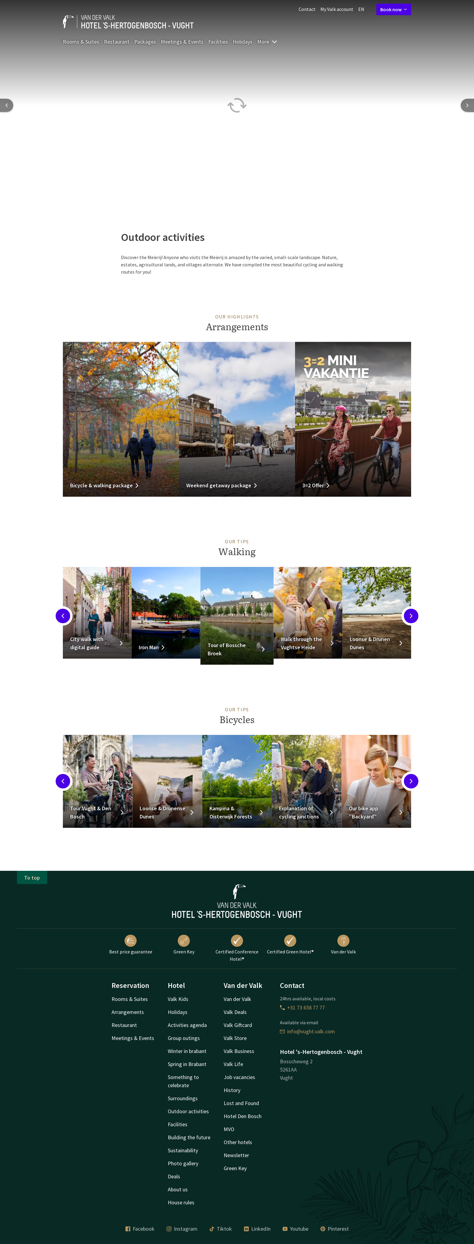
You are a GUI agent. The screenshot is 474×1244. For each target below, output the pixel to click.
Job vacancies (239, 1077)
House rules (181, 1202)
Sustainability (183, 1150)
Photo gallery (183, 1163)
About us (178, 1189)
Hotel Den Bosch (242, 1116)
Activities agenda (187, 1025)
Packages (145, 41)
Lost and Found (241, 1103)
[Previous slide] (6, 105)
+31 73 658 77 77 (302, 1007)
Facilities (218, 41)
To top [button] (32, 877)
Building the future (189, 1137)
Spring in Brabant (187, 1064)
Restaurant (116, 41)
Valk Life (233, 1064)
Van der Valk (343, 945)
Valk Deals (235, 1012)
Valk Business (239, 1051)
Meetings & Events (182, 41)
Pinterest (334, 1228)
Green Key (184, 945)
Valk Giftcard (238, 1025)
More (267, 41)
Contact (307, 9)
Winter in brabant (187, 1051)
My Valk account (336, 9)
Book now (393, 9)
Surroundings (183, 1098)
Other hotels (238, 1142)
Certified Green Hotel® (290, 945)
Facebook (139, 1228)
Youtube (295, 1228)
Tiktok (220, 1228)
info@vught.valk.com (307, 1031)
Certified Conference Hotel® (237, 948)
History (232, 1090)
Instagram (182, 1228)
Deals (174, 1176)
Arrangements (128, 1012)
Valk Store (235, 1038)
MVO (229, 1129)
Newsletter (236, 1155)
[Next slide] (467, 105)
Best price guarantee (130, 945)
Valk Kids (178, 999)
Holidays (242, 41)
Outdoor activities (188, 1111)
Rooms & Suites (81, 41)
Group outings (184, 1038)
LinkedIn (257, 1228)
